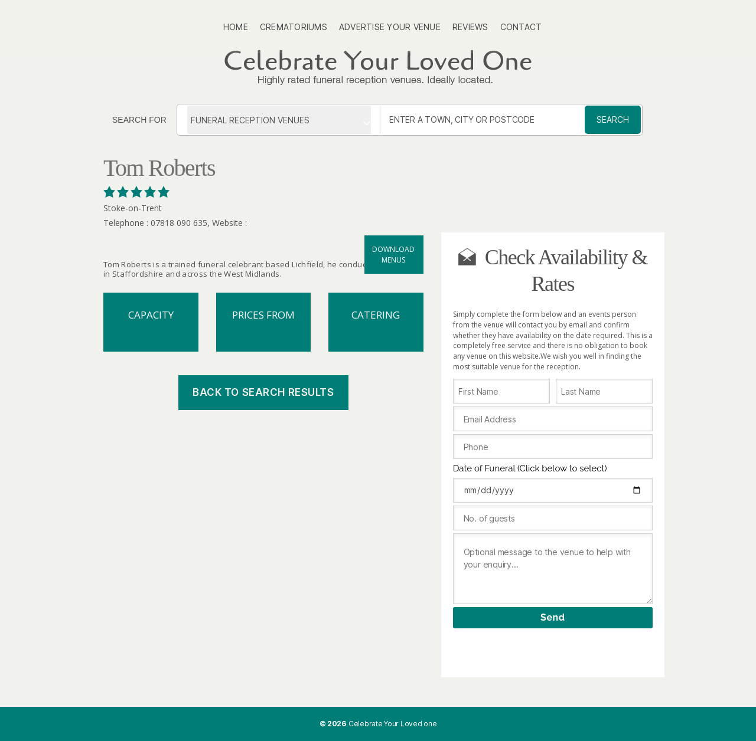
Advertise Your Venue (390, 27)
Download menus (393, 254)
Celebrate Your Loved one (392, 723)
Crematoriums (293, 27)
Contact (521, 27)
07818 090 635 (179, 222)
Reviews (470, 27)
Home (235, 27)
